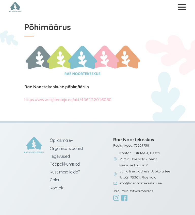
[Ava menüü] (181, 7)
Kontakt (57, 187)
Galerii (55, 179)
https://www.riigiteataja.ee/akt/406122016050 (67, 99)
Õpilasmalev (61, 140)
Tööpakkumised (65, 164)
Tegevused (60, 156)
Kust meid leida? (65, 171)
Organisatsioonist (66, 148)
